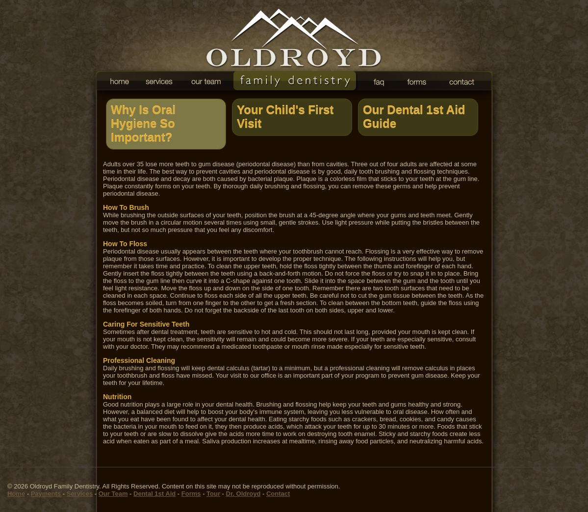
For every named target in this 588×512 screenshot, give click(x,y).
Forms (191, 493)
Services (80, 493)
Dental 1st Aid (154, 493)
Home (16, 493)
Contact (278, 493)
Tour (213, 493)
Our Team (113, 493)
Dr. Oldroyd (243, 493)
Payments (46, 493)
